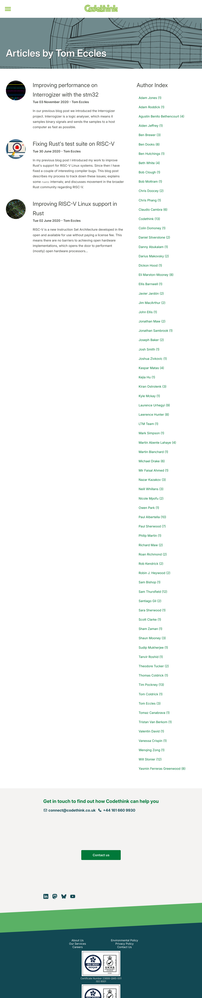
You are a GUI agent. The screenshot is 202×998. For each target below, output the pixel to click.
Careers (77, 947)
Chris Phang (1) (150, 200)
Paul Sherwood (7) (152, 526)
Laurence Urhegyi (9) (154, 405)
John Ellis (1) (148, 312)
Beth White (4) (149, 163)
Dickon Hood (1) (150, 265)
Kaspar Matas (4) (151, 368)
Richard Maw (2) (151, 545)
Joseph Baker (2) (151, 340)
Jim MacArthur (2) (152, 303)
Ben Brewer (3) (150, 135)
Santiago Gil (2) (150, 601)
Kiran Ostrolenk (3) (152, 386)
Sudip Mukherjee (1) (153, 647)
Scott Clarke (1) (150, 619)
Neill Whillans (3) (151, 489)
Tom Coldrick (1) (151, 694)
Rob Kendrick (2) (151, 564)
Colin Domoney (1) (152, 228)
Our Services (77, 943)
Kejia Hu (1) (147, 377)
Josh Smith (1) (149, 349)
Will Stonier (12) (150, 759)
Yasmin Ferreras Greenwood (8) (162, 769)
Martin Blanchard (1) (153, 452)
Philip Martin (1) (150, 536)
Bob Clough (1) (149, 172)
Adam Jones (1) (150, 98)
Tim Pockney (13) (151, 685)
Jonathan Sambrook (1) (156, 331)
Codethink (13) (149, 219)
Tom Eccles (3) (150, 703)
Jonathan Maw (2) (152, 321)
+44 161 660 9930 (116, 810)
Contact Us (124, 947)
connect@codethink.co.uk (69, 810)
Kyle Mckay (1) (149, 396)
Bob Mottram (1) (150, 181)
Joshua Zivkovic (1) (153, 359)
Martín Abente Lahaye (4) (157, 442)
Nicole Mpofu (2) (151, 498)
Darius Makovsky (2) (154, 256)
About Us (77, 940)
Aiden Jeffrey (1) (151, 126)
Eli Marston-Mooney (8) (156, 275)
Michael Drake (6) (152, 461)
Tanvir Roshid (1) (151, 657)
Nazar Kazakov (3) (152, 480)
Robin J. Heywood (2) (154, 573)
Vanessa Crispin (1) (153, 741)
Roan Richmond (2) (153, 554)
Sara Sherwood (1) (152, 610)
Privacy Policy (124, 943)
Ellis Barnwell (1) (151, 284)
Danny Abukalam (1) (153, 247)
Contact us (101, 855)
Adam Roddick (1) (152, 107)
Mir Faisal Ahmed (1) (153, 470)
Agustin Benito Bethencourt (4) (161, 116)
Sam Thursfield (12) (153, 592)
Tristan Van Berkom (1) (155, 722)
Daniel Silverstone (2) (154, 237)
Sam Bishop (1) (150, 582)
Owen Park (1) (149, 508)
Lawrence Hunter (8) (154, 414)
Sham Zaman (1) (150, 629)
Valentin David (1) (151, 731)
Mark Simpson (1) (151, 433)
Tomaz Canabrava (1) (154, 713)
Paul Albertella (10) (152, 517)
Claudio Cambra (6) (153, 209)
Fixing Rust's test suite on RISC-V (74, 143)
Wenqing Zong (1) (152, 750)
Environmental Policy (124, 940)
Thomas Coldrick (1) (153, 675)
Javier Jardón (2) (151, 293)
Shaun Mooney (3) (152, 638)
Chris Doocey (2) (151, 191)
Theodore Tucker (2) (154, 666)
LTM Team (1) (148, 424)
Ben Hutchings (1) (152, 154)
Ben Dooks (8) (149, 144)
